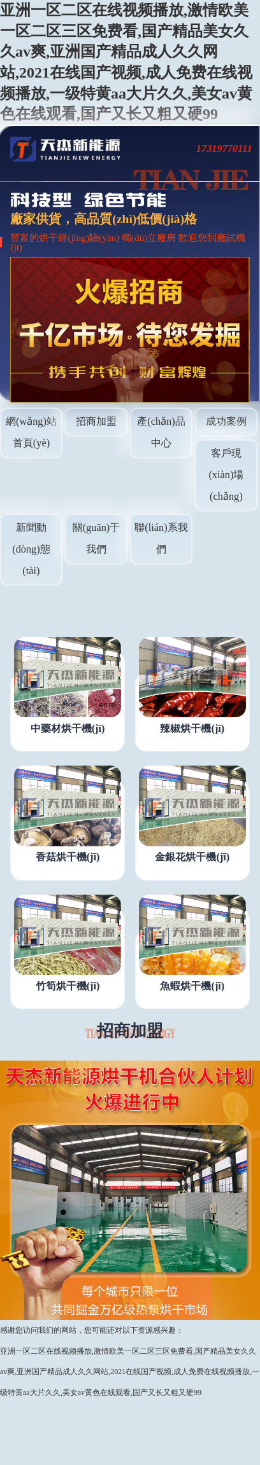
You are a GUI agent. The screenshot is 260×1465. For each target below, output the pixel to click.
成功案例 (226, 421)
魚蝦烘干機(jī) (192, 986)
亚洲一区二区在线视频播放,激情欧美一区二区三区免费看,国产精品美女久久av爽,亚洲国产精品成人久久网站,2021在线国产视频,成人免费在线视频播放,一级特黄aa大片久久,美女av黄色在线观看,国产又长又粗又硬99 (129, 1372)
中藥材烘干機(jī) (68, 729)
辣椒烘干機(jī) (192, 729)
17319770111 (224, 148)
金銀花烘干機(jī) (192, 857)
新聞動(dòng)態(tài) (31, 548)
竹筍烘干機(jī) (68, 986)
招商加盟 (96, 421)
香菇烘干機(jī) (68, 857)
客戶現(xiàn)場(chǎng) (225, 474)
